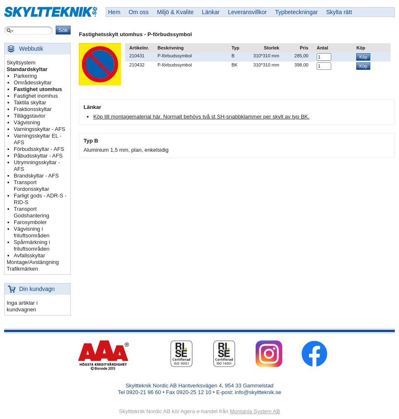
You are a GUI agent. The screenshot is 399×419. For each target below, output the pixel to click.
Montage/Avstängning (33, 262)
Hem (114, 12)
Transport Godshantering (31, 212)
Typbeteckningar (296, 12)
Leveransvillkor (247, 12)
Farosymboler (30, 222)
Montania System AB (255, 411)
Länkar (211, 12)
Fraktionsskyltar (33, 109)
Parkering (25, 76)
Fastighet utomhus (38, 89)
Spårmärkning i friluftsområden (32, 245)
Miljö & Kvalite (175, 12)
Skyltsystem (21, 62)
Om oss (139, 12)
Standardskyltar (27, 69)
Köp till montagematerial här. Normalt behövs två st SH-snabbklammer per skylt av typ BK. (201, 116)
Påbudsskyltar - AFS (38, 156)
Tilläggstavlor (29, 116)
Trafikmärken (22, 269)
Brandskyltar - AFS (36, 176)
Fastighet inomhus (36, 96)
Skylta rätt (339, 12)
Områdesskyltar (33, 82)
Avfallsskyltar (29, 255)
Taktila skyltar (30, 102)
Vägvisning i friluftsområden (31, 232)
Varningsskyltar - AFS (39, 129)
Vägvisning (27, 122)
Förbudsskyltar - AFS (39, 149)
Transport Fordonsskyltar (31, 185)
